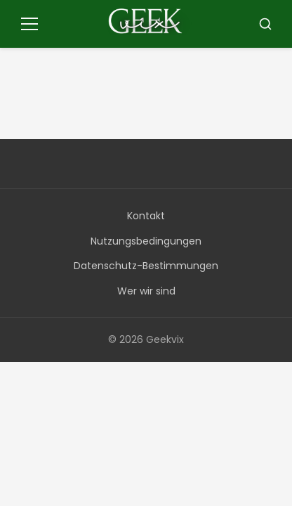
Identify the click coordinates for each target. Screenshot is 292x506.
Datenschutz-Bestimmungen (146, 266)
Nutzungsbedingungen (146, 241)
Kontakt (146, 216)
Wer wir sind (146, 291)
